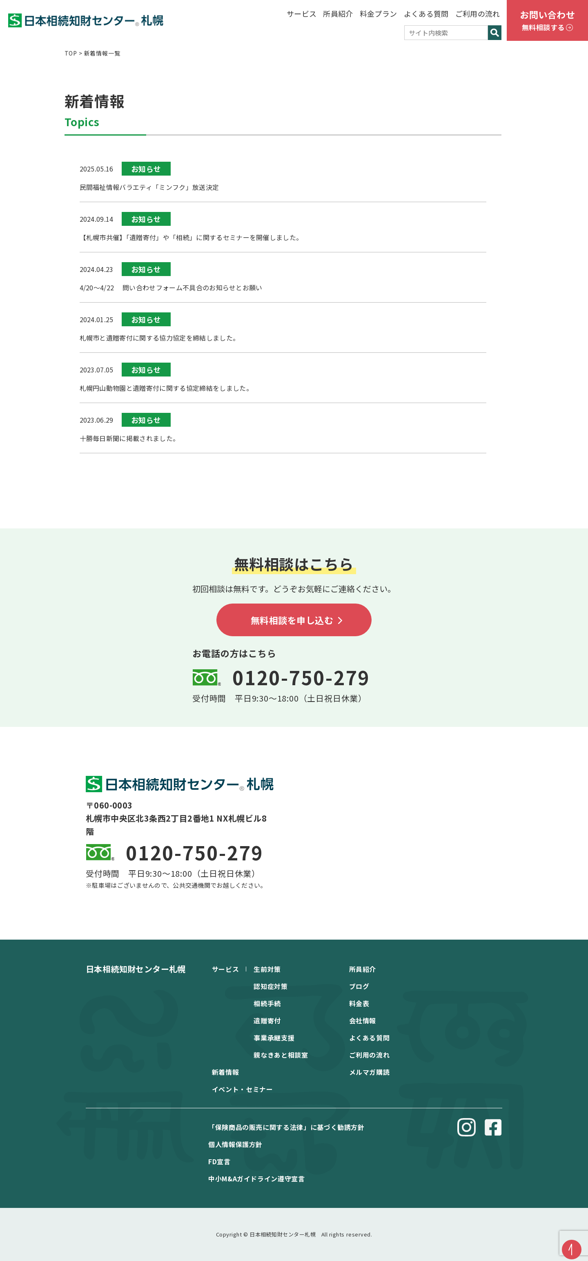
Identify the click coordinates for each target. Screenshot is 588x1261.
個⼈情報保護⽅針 (235, 1144)
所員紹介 (338, 13)
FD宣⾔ (219, 1161)
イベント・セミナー (242, 1089)
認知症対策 (270, 986)
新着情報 (225, 1072)
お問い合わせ (547, 21)
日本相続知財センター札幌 (136, 969)
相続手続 (267, 1003)
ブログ (359, 986)
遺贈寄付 (267, 1020)
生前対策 (267, 969)
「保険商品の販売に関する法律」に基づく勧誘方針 (286, 1127)
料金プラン (378, 13)
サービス (301, 13)
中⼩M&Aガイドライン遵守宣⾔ (256, 1178)
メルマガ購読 (369, 1072)
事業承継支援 (274, 1038)
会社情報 (362, 1020)
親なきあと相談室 (281, 1055)
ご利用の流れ (477, 13)
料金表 (359, 1003)
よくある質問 (426, 13)
